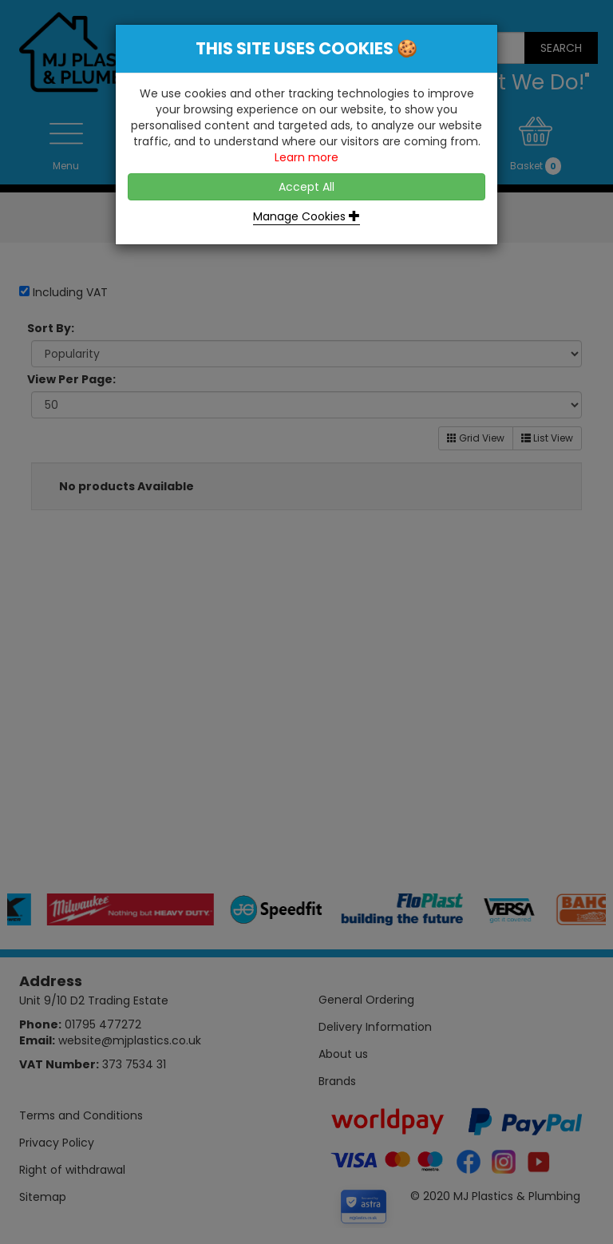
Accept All (306, 187)
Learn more (306, 157)
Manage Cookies (306, 216)
